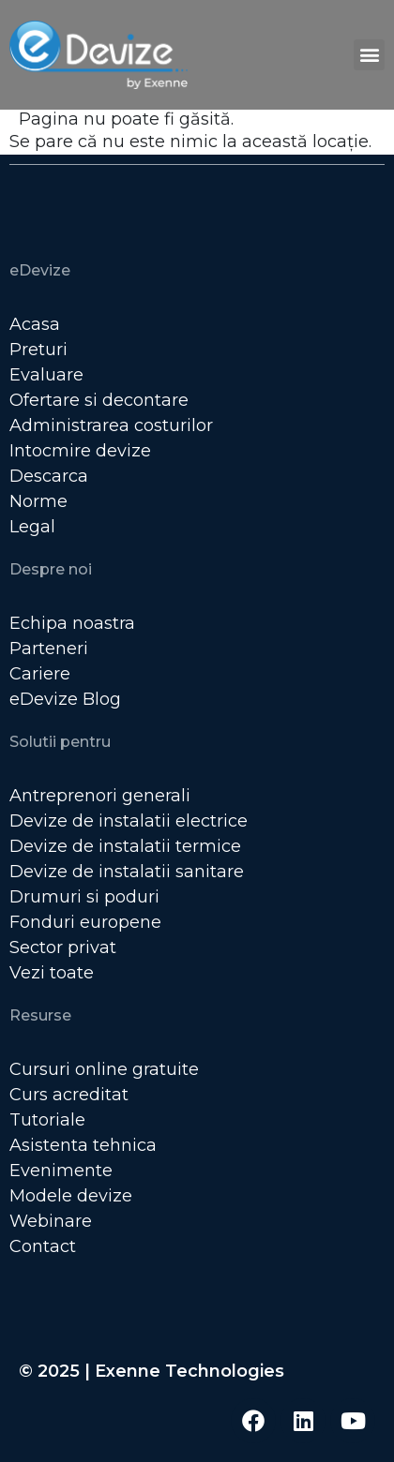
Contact (42, 1246)
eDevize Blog (65, 699)
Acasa (34, 324)
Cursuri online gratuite (104, 1069)
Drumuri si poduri (84, 897)
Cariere (39, 674)
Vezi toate (51, 972)
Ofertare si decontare (99, 400)
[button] (369, 54)
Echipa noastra (72, 623)
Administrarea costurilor (111, 425)
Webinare (50, 1221)
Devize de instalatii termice (125, 846)
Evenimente (61, 1170)
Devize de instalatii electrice (128, 821)
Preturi (38, 349)
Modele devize (70, 1196)
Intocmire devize (80, 450)
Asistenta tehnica (83, 1145)
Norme (38, 501)
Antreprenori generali (99, 795)
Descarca (48, 476)
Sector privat (62, 947)
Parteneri (48, 648)
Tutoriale (47, 1120)
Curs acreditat (69, 1094)
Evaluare (46, 375)
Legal (32, 526)
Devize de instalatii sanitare (126, 871)
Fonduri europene (85, 922)
